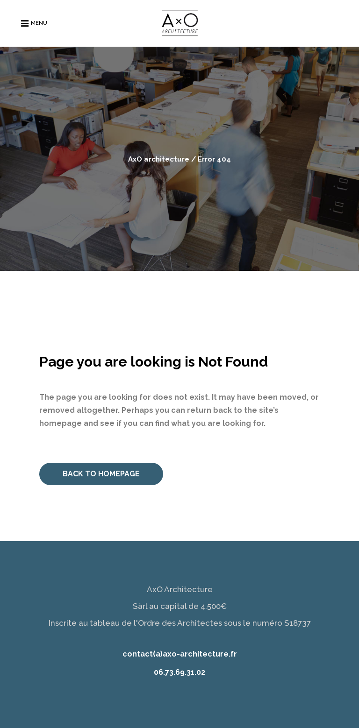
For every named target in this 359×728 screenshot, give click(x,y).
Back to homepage (101, 473)
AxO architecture (158, 159)
